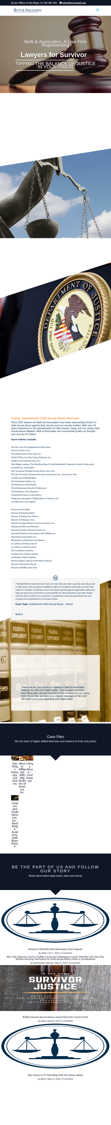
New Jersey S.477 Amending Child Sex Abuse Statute (27, 1027)
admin (16, 955)
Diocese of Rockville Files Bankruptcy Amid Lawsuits (28, 950)
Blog (72, 1094)
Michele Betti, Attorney (76, 910)
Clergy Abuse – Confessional (29, 772)
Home (54, 1098)
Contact (82, 1094)
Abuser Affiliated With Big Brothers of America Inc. (22, 778)
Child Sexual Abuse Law (46, 1094)
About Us (26, 1094)
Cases (64, 1094)
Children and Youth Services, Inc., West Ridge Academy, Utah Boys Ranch (14, 825)
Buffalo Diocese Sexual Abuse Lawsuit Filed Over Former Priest (83, 967)
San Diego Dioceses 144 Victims (14, 773)
